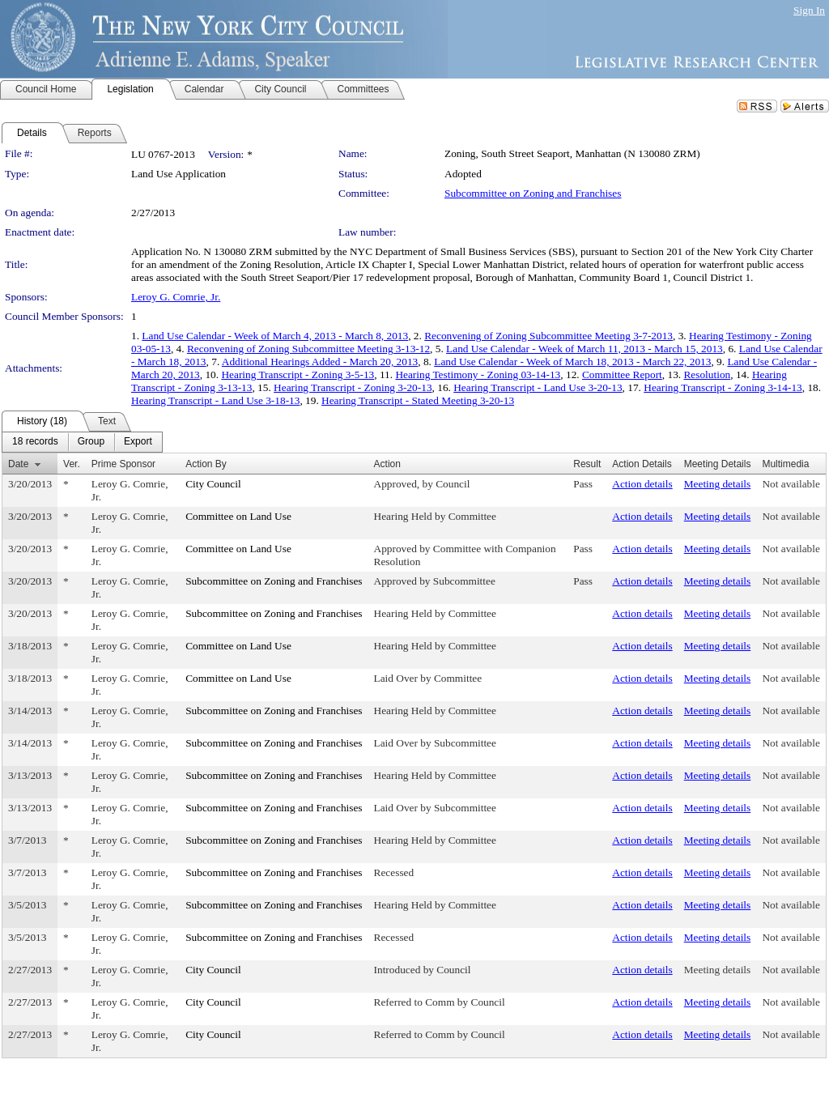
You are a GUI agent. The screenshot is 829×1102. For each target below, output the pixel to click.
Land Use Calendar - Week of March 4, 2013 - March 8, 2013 (275, 336)
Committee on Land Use (238, 516)
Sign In (809, 10)
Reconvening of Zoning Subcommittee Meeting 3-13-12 (308, 349)
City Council (213, 484)
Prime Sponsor (123, 464)
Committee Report (622, 374)
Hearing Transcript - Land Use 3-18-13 (215, 400)
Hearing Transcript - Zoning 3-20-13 (353, 387)
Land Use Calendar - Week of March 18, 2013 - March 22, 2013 (572, 361)
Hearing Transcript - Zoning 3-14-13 (722, 387)
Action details (642, 484)
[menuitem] (35, 442)
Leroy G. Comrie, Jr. (175, 297)
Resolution (706, 374)
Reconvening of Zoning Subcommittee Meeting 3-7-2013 (548, 336)
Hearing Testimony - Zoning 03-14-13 (477, 374)
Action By (206, 464)
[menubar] (82, 442)
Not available (790, 484)
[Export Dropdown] (138, 442)
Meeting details (717, 484)
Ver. (71, 464)
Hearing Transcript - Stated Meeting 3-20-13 (417, 400)
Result (587, 464)
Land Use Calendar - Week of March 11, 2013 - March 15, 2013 (584, 349)
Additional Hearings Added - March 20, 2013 (320, 361)
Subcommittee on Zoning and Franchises (532, 193)
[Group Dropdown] (91, 442)
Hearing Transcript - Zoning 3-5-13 (297, 374)
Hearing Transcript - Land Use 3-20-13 (537, 387)
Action (387, 464)
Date (18, 464)
